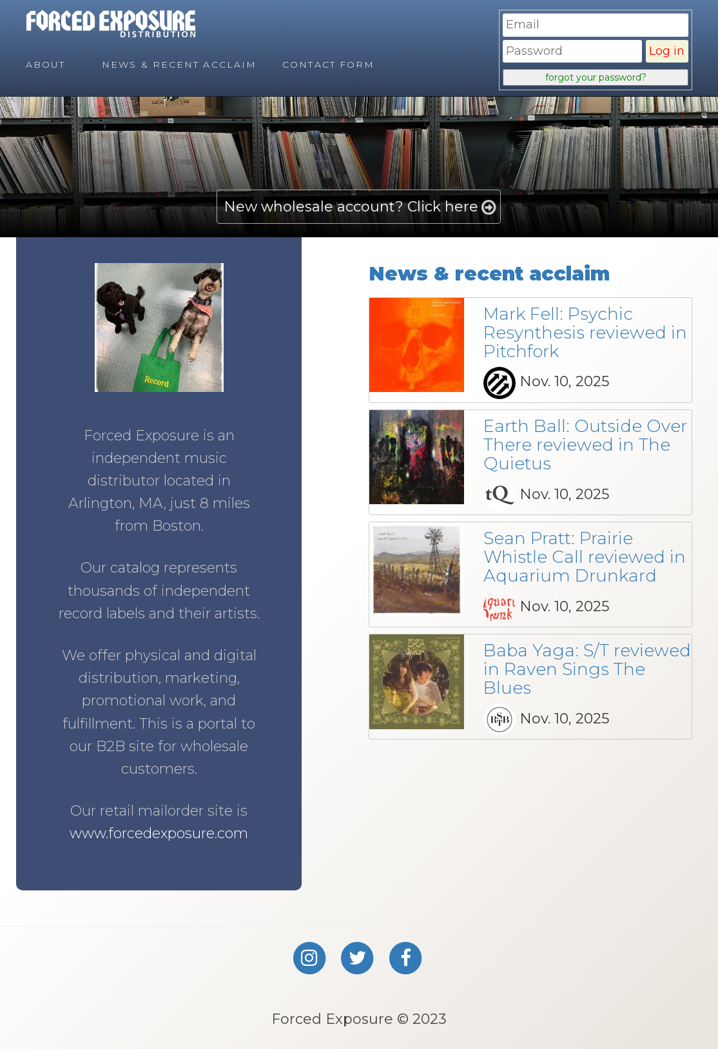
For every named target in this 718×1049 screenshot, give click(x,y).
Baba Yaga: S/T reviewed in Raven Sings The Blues (587, 669)
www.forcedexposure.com (159, 833)
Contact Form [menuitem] (328, 64)
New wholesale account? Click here (351, 206)
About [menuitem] (46, 64)
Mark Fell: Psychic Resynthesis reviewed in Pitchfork (585, 332)
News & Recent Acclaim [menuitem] (179, 64)
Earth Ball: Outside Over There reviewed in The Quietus (585, 444)
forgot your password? (595, 77)
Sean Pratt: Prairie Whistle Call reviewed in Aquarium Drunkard (584, 556)
